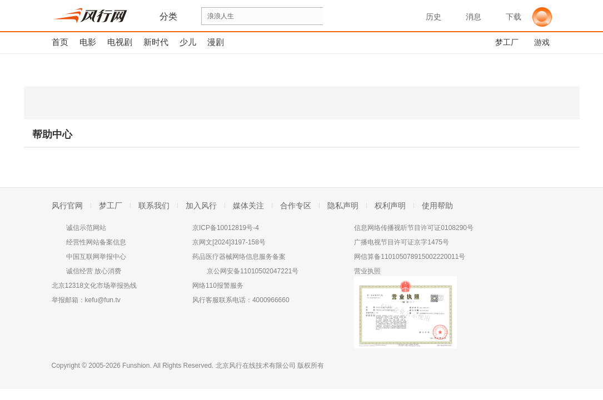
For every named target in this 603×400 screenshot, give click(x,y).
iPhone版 (258, 102)
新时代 (155, 42)
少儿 (188, 42)
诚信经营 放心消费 (93, 271)
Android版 (440, 102)
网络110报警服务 (217, 285)
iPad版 (350, 102)
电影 (87, 42)
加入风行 (201, 205)
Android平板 (532, 102)
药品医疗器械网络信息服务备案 (239, 257)
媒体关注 (248, 205)
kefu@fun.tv (103, 300)
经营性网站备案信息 (96, 242)
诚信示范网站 (86, 228)
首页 (60, 42)
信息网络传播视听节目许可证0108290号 (414, 228)
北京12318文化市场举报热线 (94, 285)
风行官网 (67, 205)
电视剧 (119, 42)
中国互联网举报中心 (96, 257)
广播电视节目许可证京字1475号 (401, 242)
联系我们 (154, 205)
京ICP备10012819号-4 (225, 228)
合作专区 (295, 205)
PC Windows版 (68, 102)
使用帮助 (437, 205)
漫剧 (215, 42)
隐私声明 (342, 205)
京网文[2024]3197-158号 (229, 242)
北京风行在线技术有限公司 (256, 365)
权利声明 (390, 205)
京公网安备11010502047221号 (252, 271)
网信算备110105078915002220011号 (409, 257)
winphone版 (160, 102)
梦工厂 (110, 205)
